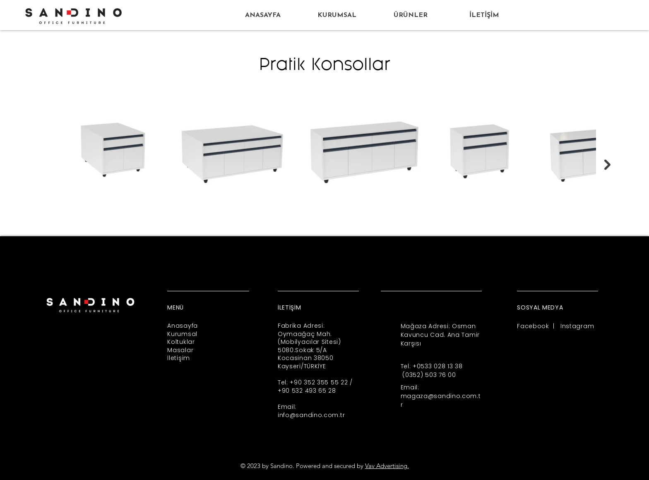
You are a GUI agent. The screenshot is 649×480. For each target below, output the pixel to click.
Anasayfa (182, 326)
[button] (410, 15)
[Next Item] (607, 165)
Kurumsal (182, 334)
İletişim (178, 358)
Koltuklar (181, 342)
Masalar (180, 350)
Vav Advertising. (387, 466)
